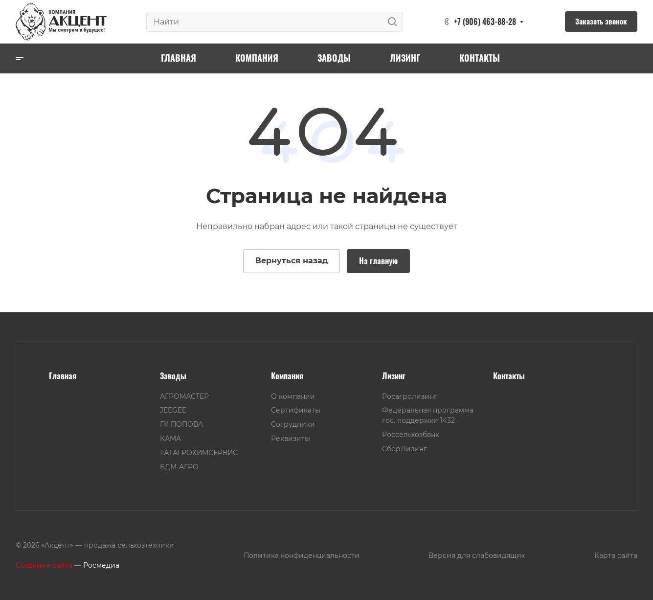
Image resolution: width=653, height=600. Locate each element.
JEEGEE (173, 410)
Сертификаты (295, 410)
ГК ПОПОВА (181, 424)
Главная (62, 376)
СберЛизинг (404, 449)
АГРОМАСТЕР (184, 396)
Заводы (173, 376)
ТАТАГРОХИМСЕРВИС (199, 453)
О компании (293, 396)
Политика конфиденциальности (302, 555)
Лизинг (393, 376)
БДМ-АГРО (179, 467)
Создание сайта (44, 565)
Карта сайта (615, 555)
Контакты (509, 376)
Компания (287, 376)
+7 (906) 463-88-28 (485, 21)
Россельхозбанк (410, 434)
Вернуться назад (291, 260)
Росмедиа (101, 565)
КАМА (170, 438)
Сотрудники (293, 424)
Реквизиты (290, 438)
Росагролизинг (409, 396)
